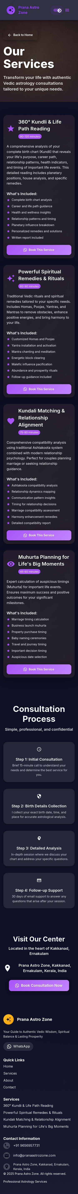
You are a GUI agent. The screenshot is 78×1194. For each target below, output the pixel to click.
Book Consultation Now (39, 985)
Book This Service (39, 250)
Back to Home (20, 35)
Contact (9, 1087)
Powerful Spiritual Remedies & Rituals (32, 1113)
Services (10, 1073)
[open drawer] (67, 10)
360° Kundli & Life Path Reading (28, 1105)
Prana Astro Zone (28, 10)
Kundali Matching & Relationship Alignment (37, 1119)
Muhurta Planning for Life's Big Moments (36, 1126)
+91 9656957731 (26, 1145)
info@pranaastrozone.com (34, 1155)
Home (8, 1066)
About (8, 1080)
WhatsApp (18, 1046)
